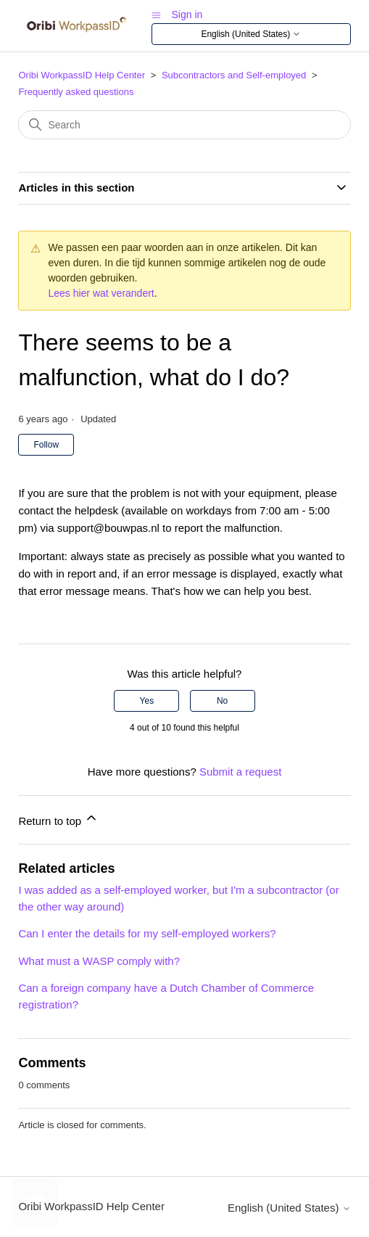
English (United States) (251, 34)
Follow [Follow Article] (46, 445)
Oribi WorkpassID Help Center (81, 75)
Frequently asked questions (75, 91)
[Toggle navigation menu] (156, 14)
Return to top (58, 818)
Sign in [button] (187, 14)
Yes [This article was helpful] (147, 701)
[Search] (184, 124)
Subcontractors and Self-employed (234, 75)
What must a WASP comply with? (99, 961)
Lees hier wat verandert (101, 293)
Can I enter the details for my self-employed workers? (146, 933)
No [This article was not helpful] (222, 701)
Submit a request (240, 771)
